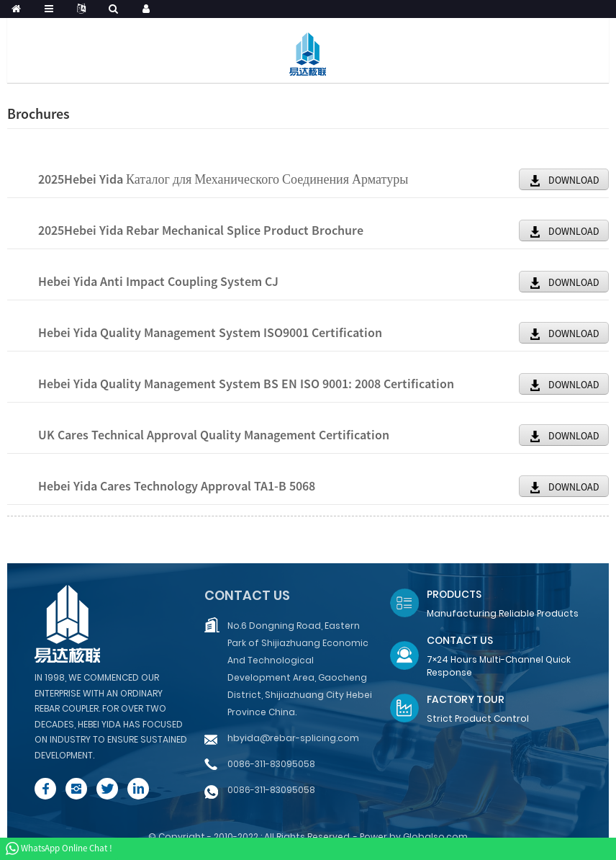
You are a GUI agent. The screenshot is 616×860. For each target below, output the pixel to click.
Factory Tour (465, 699)
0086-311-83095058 (271, 764)
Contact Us (460, 640)
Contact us (247, 595)
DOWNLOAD (573, 180)
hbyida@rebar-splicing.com (293, 738)
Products (454, 594)
